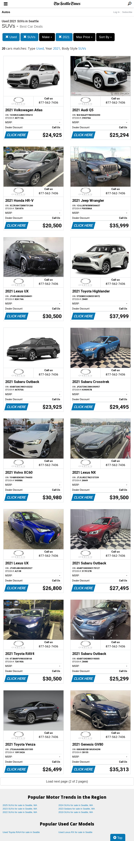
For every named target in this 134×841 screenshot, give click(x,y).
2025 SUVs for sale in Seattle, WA (20, 805)
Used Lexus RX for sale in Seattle (75, 832)
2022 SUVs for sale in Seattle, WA (20, 812)
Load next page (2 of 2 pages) (67, 781)
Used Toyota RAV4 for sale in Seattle (21, 832)
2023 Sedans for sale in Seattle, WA (76, 808)
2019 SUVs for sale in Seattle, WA (75, 812)
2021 (64, 37)
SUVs (29, 37)
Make (47, 37)
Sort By (105, 37)
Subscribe (127, 12)
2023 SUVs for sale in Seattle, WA (20, 808)
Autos (6, 12)
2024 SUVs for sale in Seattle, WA (75, 805)
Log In (116, 12)
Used (11, 37)
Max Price (84, 37)
